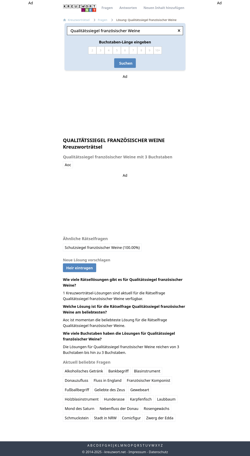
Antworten (128, 8)
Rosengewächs (156, 408)
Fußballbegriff (77, 389)
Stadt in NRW (105, 417)
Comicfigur (131, 417)
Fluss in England (108, 380)
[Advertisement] (30, 67)
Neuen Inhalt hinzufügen (163, 8)
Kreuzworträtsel (76, 20)
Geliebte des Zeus (109, 389)
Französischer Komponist (148, 380)
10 (156, 50)
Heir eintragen (79, 267)
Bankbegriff (118, 371)
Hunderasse (114, 399)
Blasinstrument (147, 371)
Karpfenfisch (141, 399)
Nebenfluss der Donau (119, 408)
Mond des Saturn (79, 408)
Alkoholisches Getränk (84, 371)
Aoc (68, 164)
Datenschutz (158, 452)
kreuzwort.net (115, 452)
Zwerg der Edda (159, 417)
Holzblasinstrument (82, 399)
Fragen (107, 8)
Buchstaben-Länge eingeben (125, 42)
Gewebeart (139, 389)
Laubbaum (166, 399)
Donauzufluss (76, 380)
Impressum (137, 452)
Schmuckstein (77, 417)
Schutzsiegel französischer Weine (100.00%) (102, 247)
